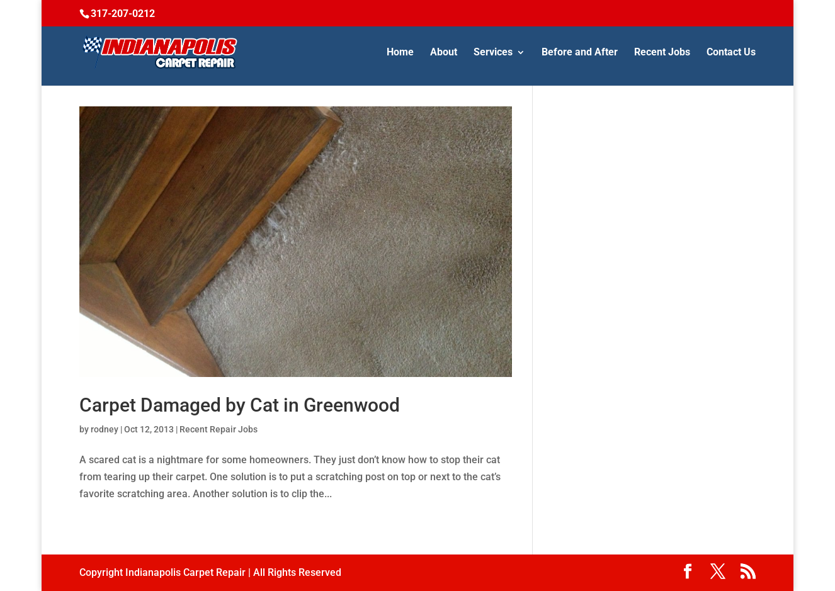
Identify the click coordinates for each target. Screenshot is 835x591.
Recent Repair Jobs (218, 429)
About (443, 53)
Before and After (580, 53)
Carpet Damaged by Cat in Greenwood (239, 405)
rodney (104, 429)
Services (493, 53)
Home (400, 53)
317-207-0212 (123, 14)
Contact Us (731, 53)
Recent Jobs (662, 53)
